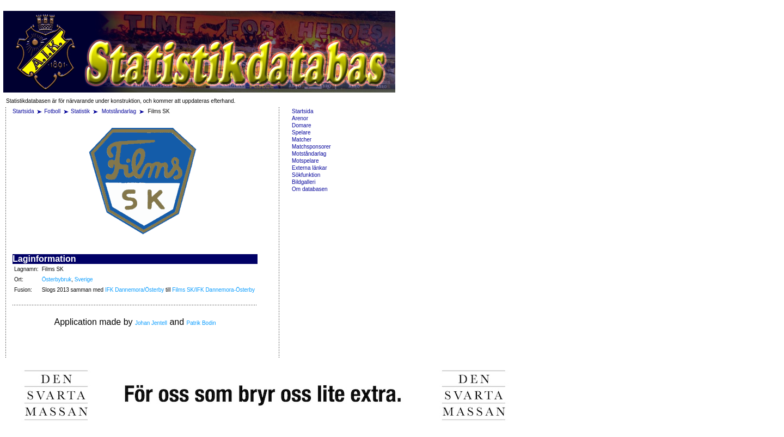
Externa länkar (309, 168)
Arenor (300, 118)
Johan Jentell (151, 323)
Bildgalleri (303, 182)
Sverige (84, 279)
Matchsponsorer (311, 147)
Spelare (301, 133)
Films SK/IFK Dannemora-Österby (213, 290)
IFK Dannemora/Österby (134, 290)
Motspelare (305, 161)
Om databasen (310, 189)
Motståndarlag (120, 111)
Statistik (80, 111)
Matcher (301, 140)
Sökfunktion (306, 175)
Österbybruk (56, 279)
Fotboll (52, 111)
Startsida (23, 111)
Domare (301, 125)
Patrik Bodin (201, 323)
